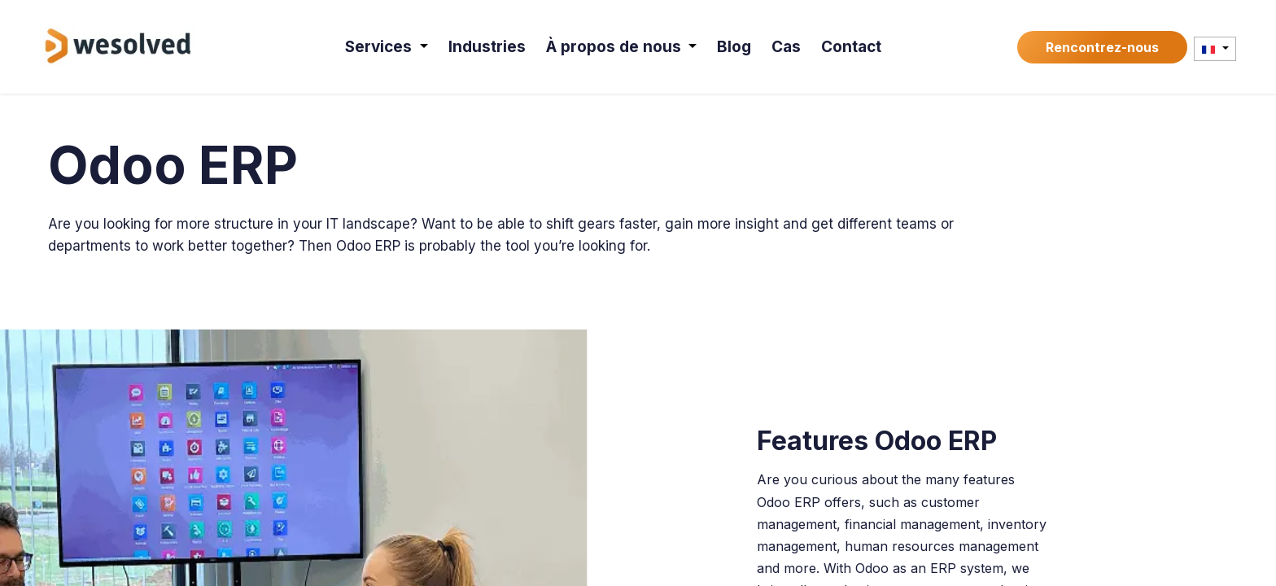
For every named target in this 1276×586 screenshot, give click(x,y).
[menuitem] (386, 47)
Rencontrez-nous (1102, 47)
